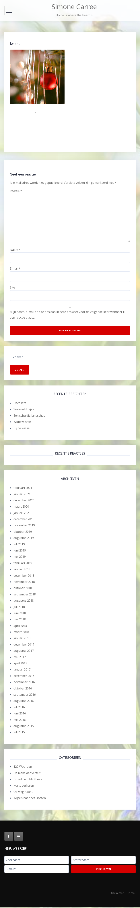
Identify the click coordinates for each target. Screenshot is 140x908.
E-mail (15, 268)
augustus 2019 (23, 539)
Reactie (16, 191)
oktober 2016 (22, 689)
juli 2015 (19, 733)
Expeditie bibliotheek (27, 780)
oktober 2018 (22, 589)
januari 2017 (21, 670)
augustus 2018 (23, 601)
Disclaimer (117, 894)
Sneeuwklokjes (23, 410)
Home (131, 894)
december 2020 (23, 501)
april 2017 (20, 664)
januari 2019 (21, 570)
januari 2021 (21, 495)
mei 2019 (19, 558)
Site (12, 287)
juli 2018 (19, 608)
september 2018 (24, 595)
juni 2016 (19, 714)
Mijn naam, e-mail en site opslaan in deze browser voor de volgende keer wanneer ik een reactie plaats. (67, 314)
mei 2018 (19, 620)
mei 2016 (19, 720)
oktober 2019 (22, 532)
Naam (15, 250)
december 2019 (23, 520)
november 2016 (24, 683)
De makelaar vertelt (26, 774)
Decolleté (19, 404)
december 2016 (23, 677)
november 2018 (24, 582)
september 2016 (24, 695)
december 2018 (23, 576)
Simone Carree (74, 6)
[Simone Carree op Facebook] (8, 837)
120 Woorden (22, 767)
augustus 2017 (23, 652)
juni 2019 (19, 551)
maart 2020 (21, 507)
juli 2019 (19, 545)
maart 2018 (21, 633)
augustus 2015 (23, 727)
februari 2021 (22, 489)
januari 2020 (21, 514)
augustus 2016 (23, 702)
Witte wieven (22, 423)
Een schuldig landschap (29, 416)
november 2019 (24, 526)
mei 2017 (19, 658)
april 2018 (20, 626)
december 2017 (23, 645)
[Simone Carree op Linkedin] (18, 837)
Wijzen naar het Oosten (29, 799)
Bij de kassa (21, 429)
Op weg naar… (23, 792)
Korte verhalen (23, 786)
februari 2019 (22, 564)
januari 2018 (21, 639)
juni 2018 (19, 614)
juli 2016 (19, 708)
